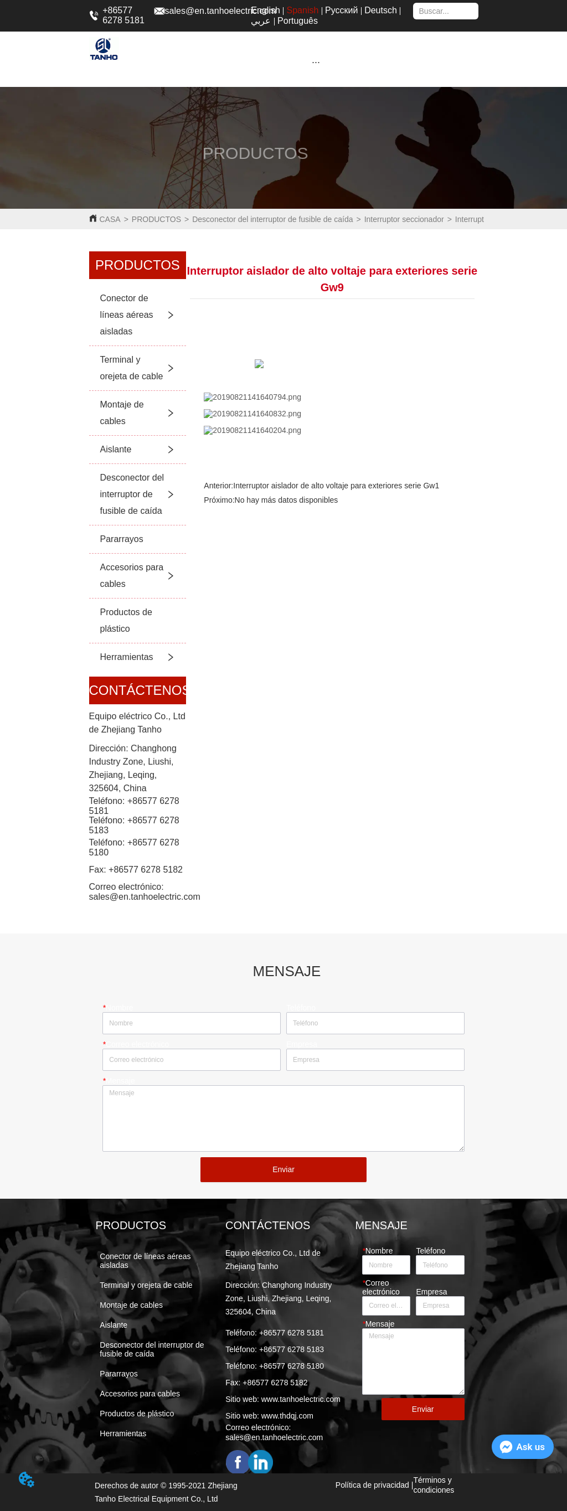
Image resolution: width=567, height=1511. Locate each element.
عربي (261, 20)
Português (297, 20)
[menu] (316, 62)
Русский (341, 10)
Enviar (283, 1169)
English (265, 10)
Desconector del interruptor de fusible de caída (272, 219)
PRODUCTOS (156, 219)
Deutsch (380, 10)
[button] (316, 62)
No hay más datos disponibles (286, 500)
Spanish (303, 10)
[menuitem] (316, 62)
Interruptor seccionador (404, 219)
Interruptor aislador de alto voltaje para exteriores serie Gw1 (336, 485)
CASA (110, 219)
